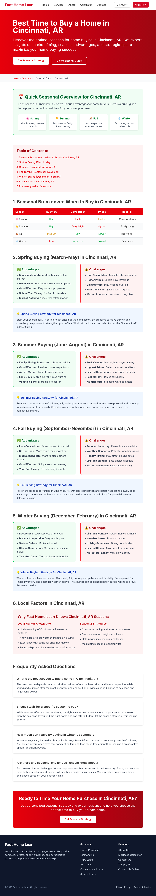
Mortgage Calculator (130, 854)
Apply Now (140, 4)
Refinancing (87, 854)
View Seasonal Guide (69, 60)
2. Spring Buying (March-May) (33, 162)
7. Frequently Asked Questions (33, 186)
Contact (101, 4)
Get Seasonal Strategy (31, 60)
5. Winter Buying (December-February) (38, 176)
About (71, 4)
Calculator (86, 4)
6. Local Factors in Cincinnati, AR (35, 181)
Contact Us (124, 859)
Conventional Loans (91, 869)
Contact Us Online (128, 869)
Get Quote (122, 4)
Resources (27, 78)
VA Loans (85, 864)
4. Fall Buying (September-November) (38, 171)
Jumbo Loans (88, 874)
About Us (123, 850)
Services (59, 4)
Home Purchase (89, 850)
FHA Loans (86, 859)
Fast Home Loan (19, 5)
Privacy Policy (123, 887)
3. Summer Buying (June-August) (35, 167)
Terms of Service (142, 887)
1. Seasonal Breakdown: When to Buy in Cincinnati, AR (47, 157)
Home (45, 4)
